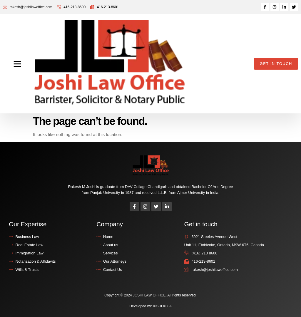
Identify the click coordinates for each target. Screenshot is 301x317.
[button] (17, 64)
